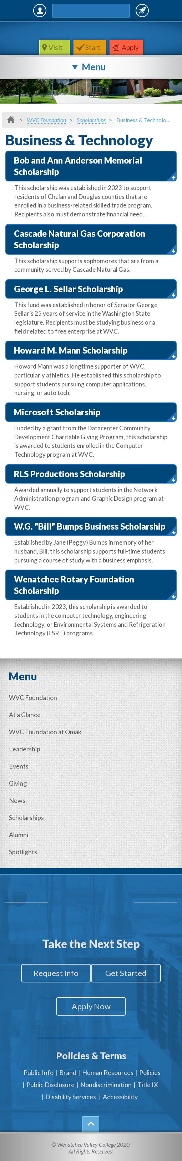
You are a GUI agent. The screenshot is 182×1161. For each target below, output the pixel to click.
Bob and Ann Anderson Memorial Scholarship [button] (78, 166)
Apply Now (91, 1006)
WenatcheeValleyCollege (90, 30)
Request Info (56, 973)
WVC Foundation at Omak (45, 732)
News (17, 800)
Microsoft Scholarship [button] (57, 412)
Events (19, 766)
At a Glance (25, 715)
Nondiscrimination (106, 1085)
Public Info (39, 1072)
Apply (130, 47)
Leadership (24, 749)
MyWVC (39, 10)
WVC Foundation (46, 119)
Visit (56, 47)
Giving (18, 783)
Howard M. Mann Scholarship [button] (70, 350)
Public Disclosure (50, 1085)
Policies (150, 1072)
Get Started (126, 973)
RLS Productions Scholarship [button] (69, 474)
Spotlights (23, 852)
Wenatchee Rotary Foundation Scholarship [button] (74, 585)
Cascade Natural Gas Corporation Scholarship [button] (79, 239)
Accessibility (120, 1097)
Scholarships (91, 119)
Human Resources (107, 1072)
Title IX (147, 1085)
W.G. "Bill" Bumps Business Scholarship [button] (89, 526)
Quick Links (142, 10)
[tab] (91, 166)
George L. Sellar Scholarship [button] (68, 289)
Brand (67, 1072)
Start (93, 47)
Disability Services (70, 1097)
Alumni (18, 835)
